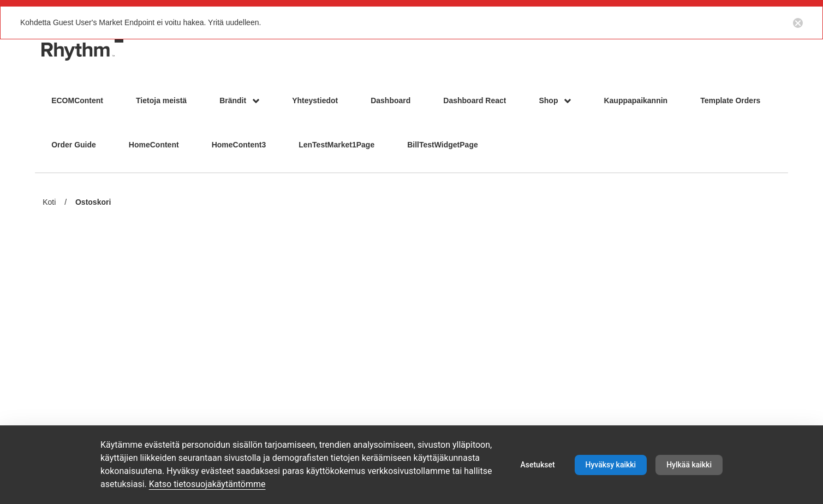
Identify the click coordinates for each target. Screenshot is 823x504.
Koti (49, 202)
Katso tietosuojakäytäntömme (207, 484)
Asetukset (537, 464)
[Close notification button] (798, 22)
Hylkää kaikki (689, 464)
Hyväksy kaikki (611, 464)
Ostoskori (93, 203)
